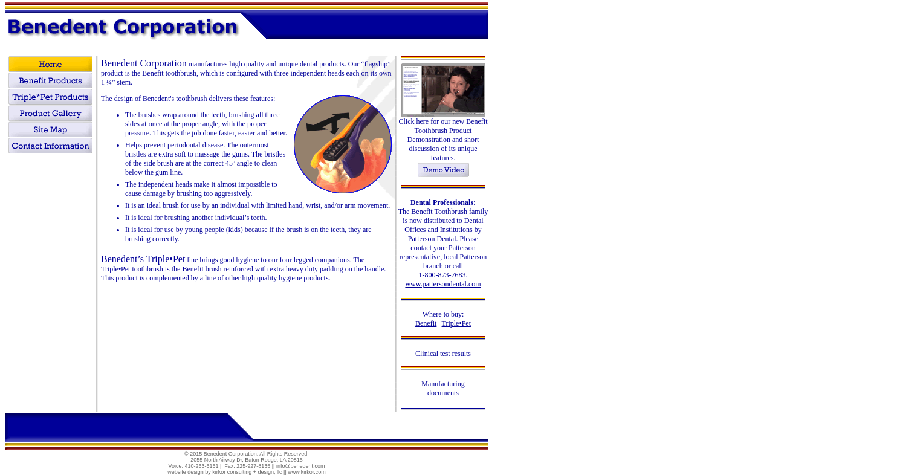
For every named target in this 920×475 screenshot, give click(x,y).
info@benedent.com (300, 466)
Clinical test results (443, 353)
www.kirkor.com (307, 472)
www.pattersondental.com (443, 284)
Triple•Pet (456, 323)
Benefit (425, 323)
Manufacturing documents (442, 388)
